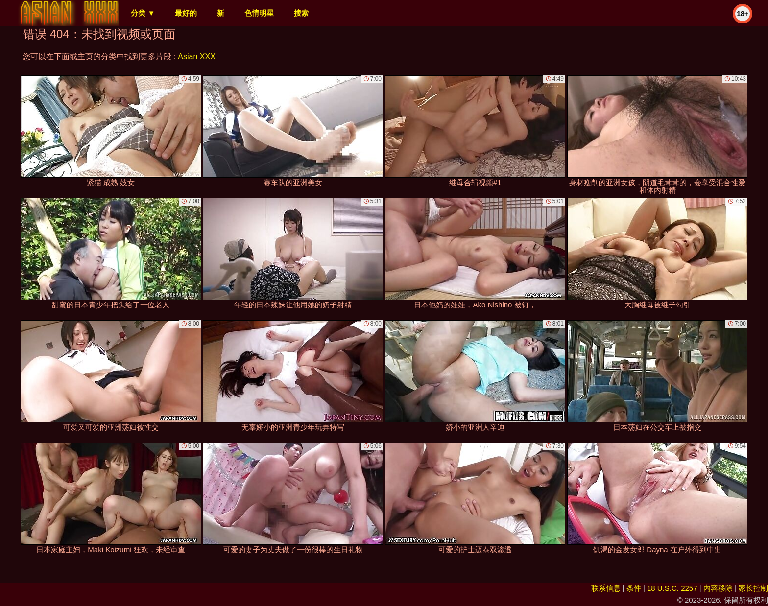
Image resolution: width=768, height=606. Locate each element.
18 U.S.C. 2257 (672, 588)
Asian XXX (196, 56)
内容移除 (718, 588)
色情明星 (259, 13)
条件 (633, 588)
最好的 (186, 13)
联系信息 (606, 588)
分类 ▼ (143, 13)
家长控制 (753, 588)
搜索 (301, 13)
